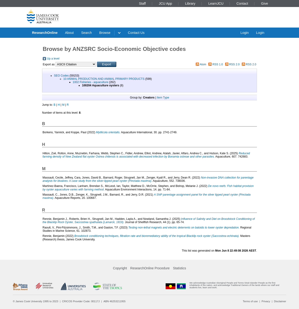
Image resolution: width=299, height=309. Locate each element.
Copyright (120, 268)
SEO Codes (61, 75)
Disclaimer (280, 301)
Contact (242, 3)
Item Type (163, 97)
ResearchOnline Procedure (150, 268)
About (69, 33)
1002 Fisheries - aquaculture (90, 82)
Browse (104, 33)
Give (264, 3)
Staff (142, 3)
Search (86, 33)
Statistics (179, 268)
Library (190, 3)
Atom (203, 64)
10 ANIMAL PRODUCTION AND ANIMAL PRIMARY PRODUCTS (103, 79)
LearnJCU (216, 3)
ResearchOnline (45, 33)
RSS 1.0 (218, 64)
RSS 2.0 (234, 64)
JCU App (165, 3)
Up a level (53, 58)
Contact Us (136, 33)
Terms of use (250, 301)
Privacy (266, 301)
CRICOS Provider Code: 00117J (81, 301)
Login (244, 33)
